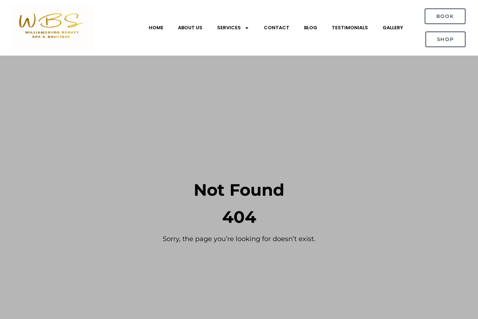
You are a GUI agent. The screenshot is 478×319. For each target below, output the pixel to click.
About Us (190, 27)
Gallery (393, 27)
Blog (310, 27)
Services (233, 28)
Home (156, 27)
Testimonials (350, 27)
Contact (276, 27)
